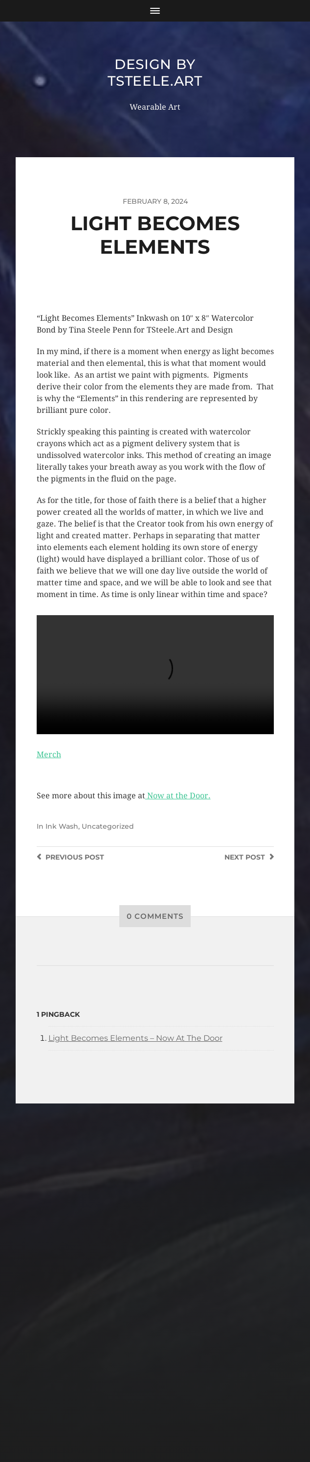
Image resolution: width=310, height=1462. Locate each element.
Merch (49, 754)
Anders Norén (174, 1419)
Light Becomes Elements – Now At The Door (135, 1038)
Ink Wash (61, 826)
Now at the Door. (178, 795)
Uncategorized (108, 826)
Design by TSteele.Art (155, 72)
